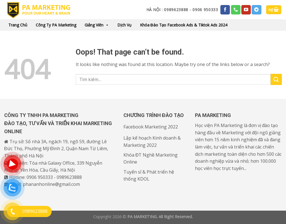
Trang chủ (17, 25)
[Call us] (235, 9)
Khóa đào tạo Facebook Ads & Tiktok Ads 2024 (184, 25)
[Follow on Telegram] (256, 9)
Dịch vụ (124, 25)
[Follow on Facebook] (225, 9)
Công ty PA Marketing (56, 25)
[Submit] (276, 79)
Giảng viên (97, 25)
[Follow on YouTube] (246, 9)
